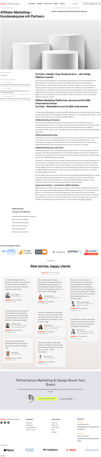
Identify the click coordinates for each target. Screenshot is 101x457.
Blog (52, 430)
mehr (19, 289)
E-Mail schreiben (66, 399)
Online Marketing (30, 427)
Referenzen (54, 425)
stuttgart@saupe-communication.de (86, 427)
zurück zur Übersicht (8, 8)
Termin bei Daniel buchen (47, 398)
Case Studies (55, 427)
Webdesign (28, 425)
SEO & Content (30, 430)
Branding (28, 423)
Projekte (39, 3)
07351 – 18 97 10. (86, 199)
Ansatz (56, 3)
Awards (75, 3)
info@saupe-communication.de (85, 438)
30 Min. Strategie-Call (90, 3)
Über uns (54, 423)
